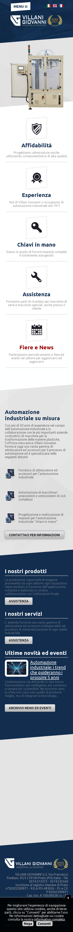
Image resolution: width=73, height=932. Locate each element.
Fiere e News (36, 347)
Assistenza (19, 601)
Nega (28, 923)
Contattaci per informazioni (34, 535)
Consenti (44, 923)
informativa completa (49, 919)
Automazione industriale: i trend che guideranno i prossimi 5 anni (48, 670)
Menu (21, 6)
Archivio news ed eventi (30, 708)
